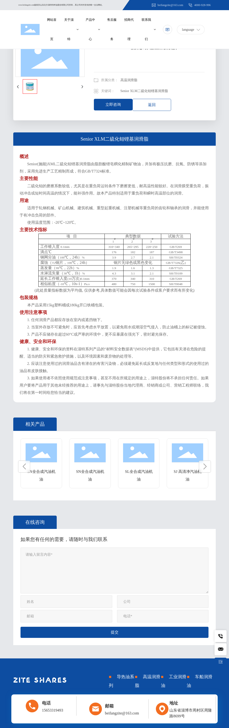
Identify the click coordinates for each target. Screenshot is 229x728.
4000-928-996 (199, 5)
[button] (24, 467)
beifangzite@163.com (167, 5)
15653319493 (52, 710)
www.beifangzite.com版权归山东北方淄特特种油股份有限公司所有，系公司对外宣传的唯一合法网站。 (61, 5)
